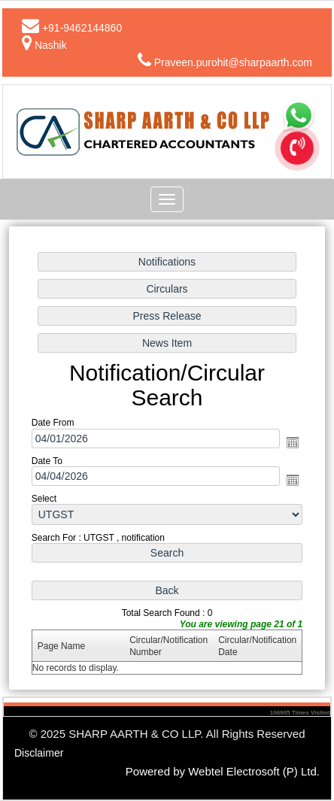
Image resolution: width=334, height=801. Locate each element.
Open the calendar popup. (292, 442)
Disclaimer (38, 753)
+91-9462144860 (82, 28)
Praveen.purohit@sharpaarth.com (233, 62)
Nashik (51, 45)
